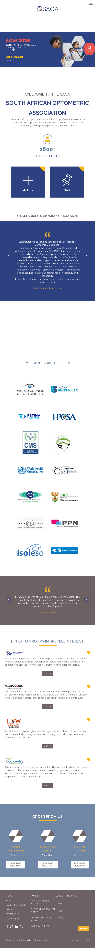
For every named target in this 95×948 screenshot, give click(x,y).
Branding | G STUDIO (80, 940)
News (9, 910)
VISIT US (47, 674)
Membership (12, 914)
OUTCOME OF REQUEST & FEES (43, 910)
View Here (15, 855)
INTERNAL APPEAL (40, 926)
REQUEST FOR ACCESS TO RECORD (42, 919)
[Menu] (91, 4)
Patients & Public (16, 905)
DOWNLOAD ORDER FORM (15, 864)
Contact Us (13, 919)
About (10, 900)
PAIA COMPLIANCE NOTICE (40, 902)
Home (9, 896)
